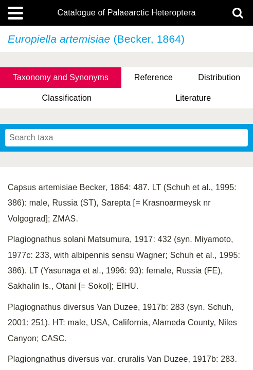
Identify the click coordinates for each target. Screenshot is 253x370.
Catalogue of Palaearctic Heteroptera (126, 13)
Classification (67, 98)
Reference (153, 77)
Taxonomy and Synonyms (61, 77)
